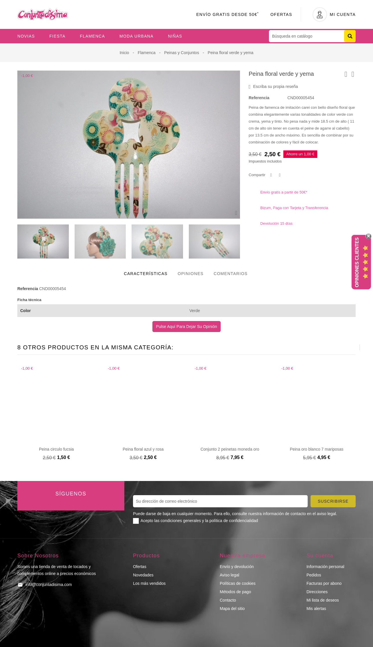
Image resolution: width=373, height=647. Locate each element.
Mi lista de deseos (322, 600)
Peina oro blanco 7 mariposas (316, 449)
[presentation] (345, 347)
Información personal (325, 566)
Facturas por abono (323, 583)
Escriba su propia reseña (273, 86)
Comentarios (231, 273)
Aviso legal (229, 575)
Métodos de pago (235, 591)
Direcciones (317, 591)
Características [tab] (146, 273)
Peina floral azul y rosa (143, 449)
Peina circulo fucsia (56, 449)
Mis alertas (316, 608)
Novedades (143, 575)
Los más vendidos (149, 583)
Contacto (228, 600)
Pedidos (313, 575)
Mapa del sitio (232, 608)
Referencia (259, 97)
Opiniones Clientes (356, 262)
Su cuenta (319, 555)
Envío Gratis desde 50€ (227, 14)
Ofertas (281, 14)
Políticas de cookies (238, 583)
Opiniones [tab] (191, 273)
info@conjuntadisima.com (48, 584)
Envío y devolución (237, 566)
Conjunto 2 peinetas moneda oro (229, 449)
